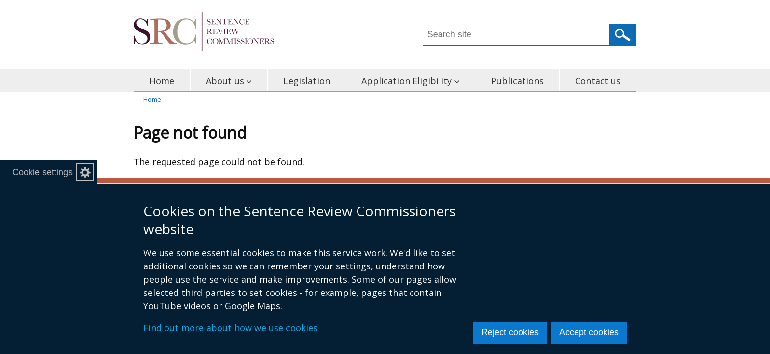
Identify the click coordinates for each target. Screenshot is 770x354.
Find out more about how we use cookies (230, 328)
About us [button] (228, 81)
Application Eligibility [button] (410, 81)
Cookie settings (42, 172)
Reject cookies (510, 332)
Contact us (598, 81)
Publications (517, 81)
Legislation (306, 81)
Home (161, 81)
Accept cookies (589, 332)
